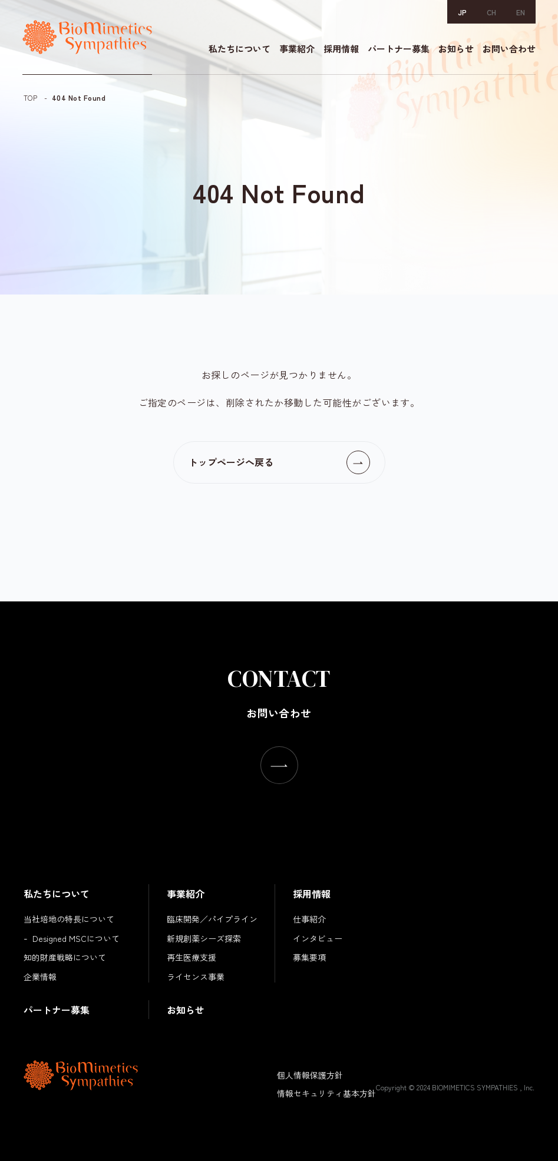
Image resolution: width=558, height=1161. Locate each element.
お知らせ (455, 50)
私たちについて (238, 50)
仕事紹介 (309, 919)
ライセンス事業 (195, 977)
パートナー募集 (397, 50)
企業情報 (40, 977)
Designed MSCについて (76, 938)
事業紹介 (295, 50)
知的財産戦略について (65, 957)
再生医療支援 (191, 957)
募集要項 (309, 957)
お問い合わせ (507, 50)
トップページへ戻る (231, 462)
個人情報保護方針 (310, 1075)
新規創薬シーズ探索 (204, 938)
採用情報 (340, 50)
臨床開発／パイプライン (212, 919)
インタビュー (317, 938)
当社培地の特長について (69, 919)
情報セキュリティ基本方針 (326, 1093)
